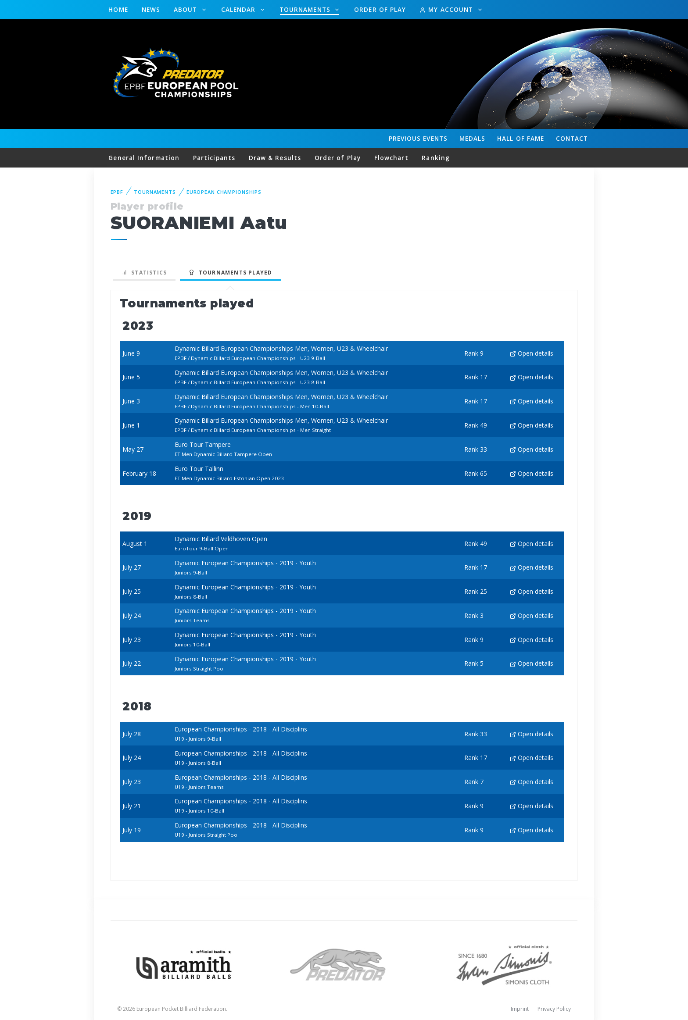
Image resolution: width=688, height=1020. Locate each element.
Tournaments (306, 9)
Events (418, 138)
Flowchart (391, 157)
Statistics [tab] (144, 272)
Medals (472, 138)
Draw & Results (275, 157)
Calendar (239, 9)
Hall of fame (520, 138)
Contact (572, 138)
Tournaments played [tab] (230, 272)
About (187, 9)
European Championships (224, 192)
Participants (214, 157)
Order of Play (380, 9)
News (151, 9)
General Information (143, 157)
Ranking (436, 157)
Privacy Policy (554, 1009)
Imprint (520, 1009)
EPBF (117, 192)
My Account (447, 9)
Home (118, 9)
